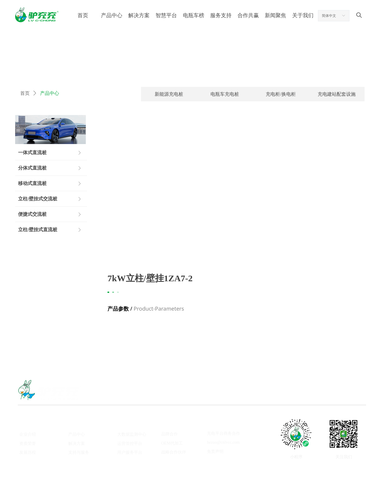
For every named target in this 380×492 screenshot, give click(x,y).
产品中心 (49, 93)
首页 (25, 93)
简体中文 (329, 16)
